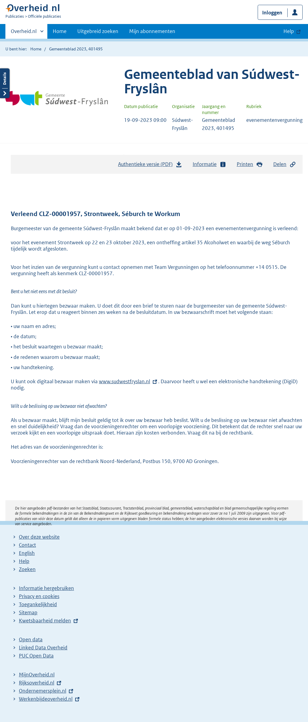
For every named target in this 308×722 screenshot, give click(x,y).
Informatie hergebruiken (46, 588)
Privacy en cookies (39, 596)
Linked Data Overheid (43, 647)
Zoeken (27, 569)
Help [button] (288, 31)
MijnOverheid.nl (37, 674)
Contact (27, 545)
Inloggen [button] (272, 12)
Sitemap (28, 612)
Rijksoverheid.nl (36, 682)
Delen (284, 164)
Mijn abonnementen (152, 31)
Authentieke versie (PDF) (150, 165)
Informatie (209, 164)
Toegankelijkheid (38, 604)
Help (24, 561)
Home (60, 31)
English (27, 553)
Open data (31, 639)
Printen (250, 164)
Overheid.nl (24, 33)
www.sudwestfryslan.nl (124, 381)
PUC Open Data (36, 655)
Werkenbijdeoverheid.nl (46, 699)
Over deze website (39, 537)
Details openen (5, 83)
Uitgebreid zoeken (97, 31)
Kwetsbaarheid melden (45, 620)
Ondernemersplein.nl (42, 690)
